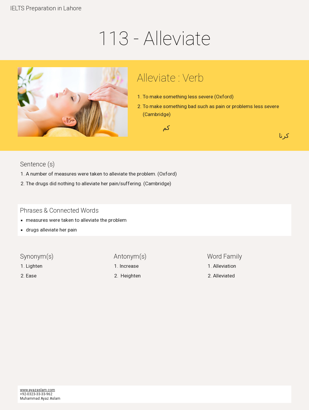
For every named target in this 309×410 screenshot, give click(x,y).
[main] (154, 39)
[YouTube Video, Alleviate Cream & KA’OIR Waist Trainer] (224, 333)
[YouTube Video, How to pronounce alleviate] (84, 333)
